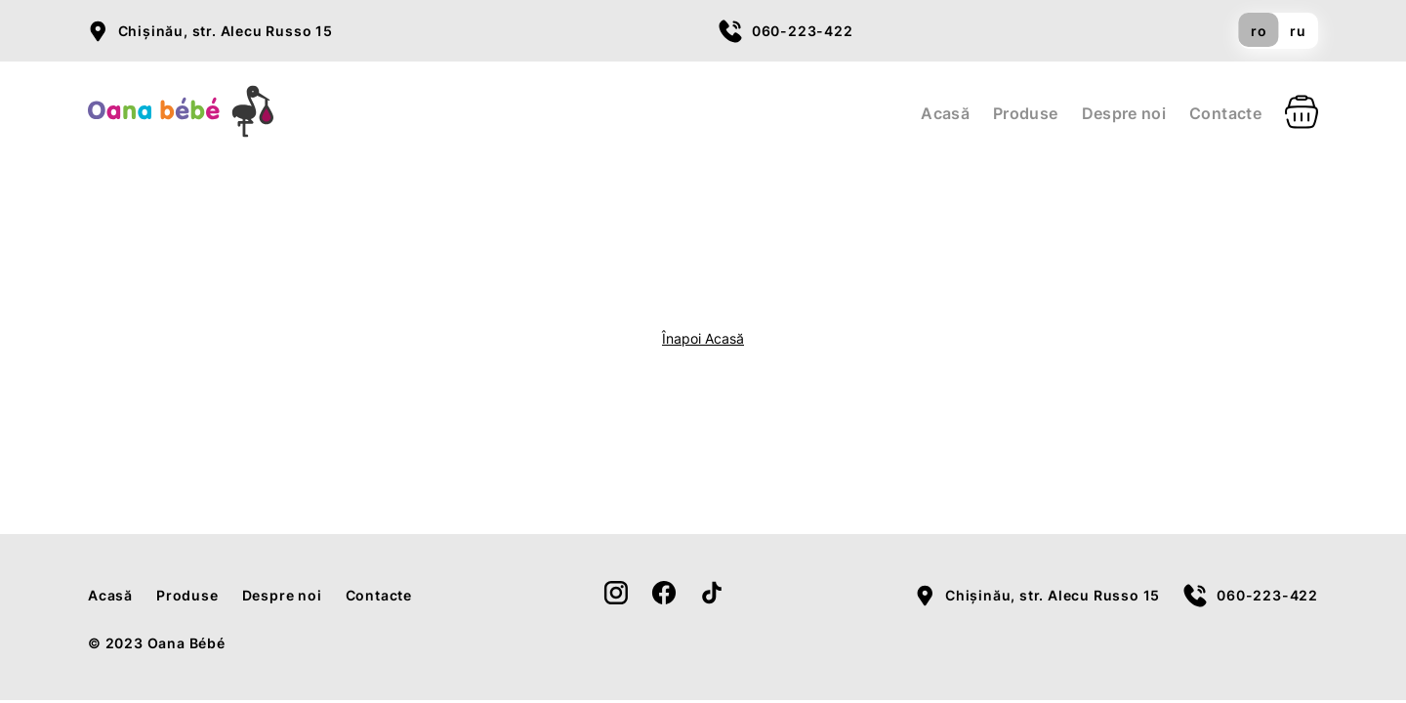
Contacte (1225, 113)
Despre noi (1124, 113)
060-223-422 (802, 30)
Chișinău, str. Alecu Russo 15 (225, 30)
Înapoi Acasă (703, 338)
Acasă (945, 113)
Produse (1025, 113)
